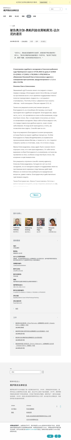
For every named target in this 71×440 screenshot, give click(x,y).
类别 (13, 372)
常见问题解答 (30, 409)
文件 (29, 16)
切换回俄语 (43, 2)
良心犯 (17, 16)
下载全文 (35, 195)
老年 (37, 41)
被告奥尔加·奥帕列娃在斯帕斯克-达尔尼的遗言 (29, 337)
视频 (23, 16)
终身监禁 (29, 412)
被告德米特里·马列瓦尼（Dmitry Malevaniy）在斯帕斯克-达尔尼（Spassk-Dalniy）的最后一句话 (35, 344)
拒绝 (57, 436)
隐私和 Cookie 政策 (31, 429)
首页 (4, 16)
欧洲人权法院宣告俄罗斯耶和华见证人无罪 (38, 416)
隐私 (12, 412)
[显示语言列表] (50, 2)
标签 (34, 16)
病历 (17, 308)
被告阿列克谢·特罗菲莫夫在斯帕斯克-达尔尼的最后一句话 (32, 331)
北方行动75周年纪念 (32, 419)
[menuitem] (4, 16)
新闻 (10, 16)
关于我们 (13, 409)
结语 (31, 41)
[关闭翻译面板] (70, 2)
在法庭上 (43, 41)
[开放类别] (43, 372)
